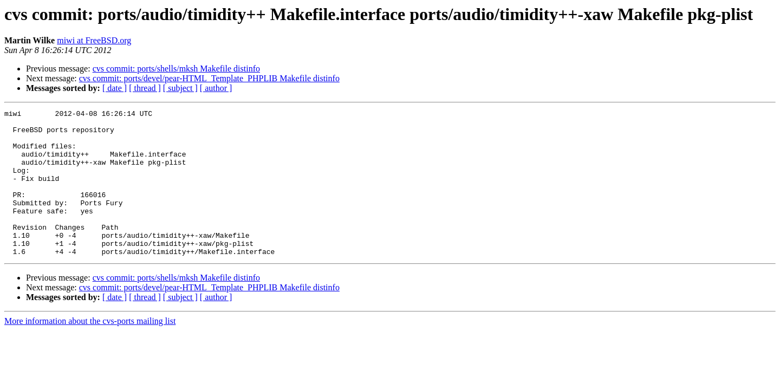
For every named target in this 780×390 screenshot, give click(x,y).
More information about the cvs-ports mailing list (90, 350)
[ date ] (114, 88)
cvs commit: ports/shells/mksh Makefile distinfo (176, 68)
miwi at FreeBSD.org (94, 40)
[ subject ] (180, 88)
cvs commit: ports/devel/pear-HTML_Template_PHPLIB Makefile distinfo (209, 78)
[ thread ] (145, 88)
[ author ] (216, 88)
